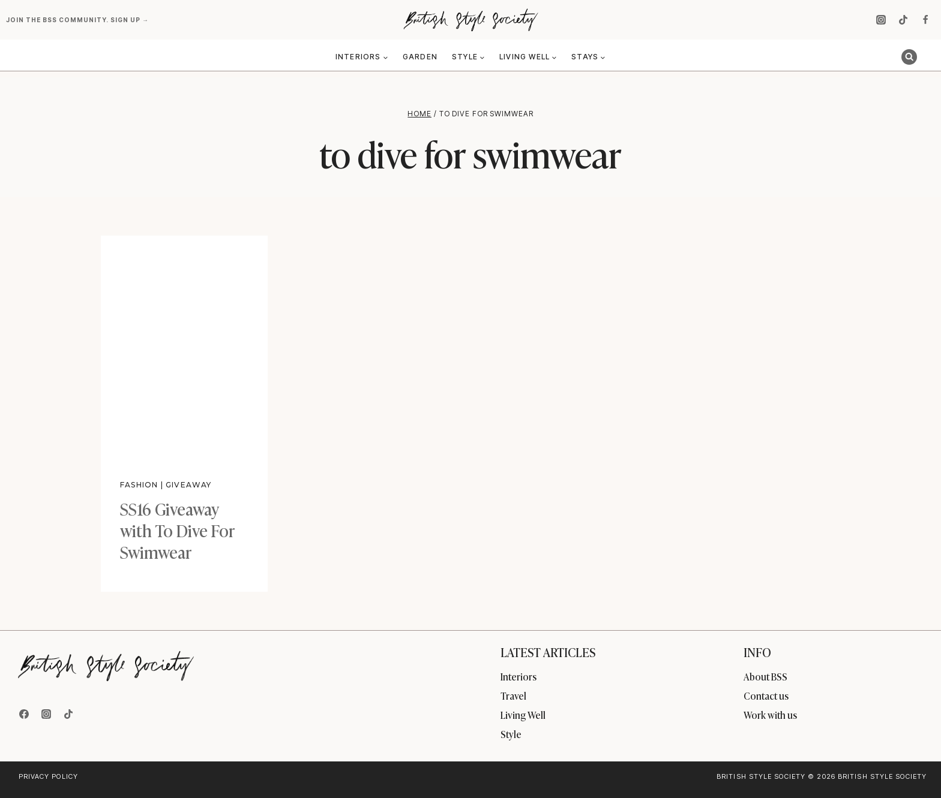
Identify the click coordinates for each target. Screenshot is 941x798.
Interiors (519, 676)
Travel (513, 695)
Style (511, 734)
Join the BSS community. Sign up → (78, 19)
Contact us (766, 695)
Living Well (523, 714)
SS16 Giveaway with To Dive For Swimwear (177, 530)
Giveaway (189, 484)
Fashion (139, 484)
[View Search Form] (909, 57)
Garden (420, 56)
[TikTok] (903, 19)
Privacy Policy (48, 776)
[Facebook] (925, 19)
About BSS (765, 676)
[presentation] (184, 346)
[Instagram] (881, 19)
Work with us (770, 714)
